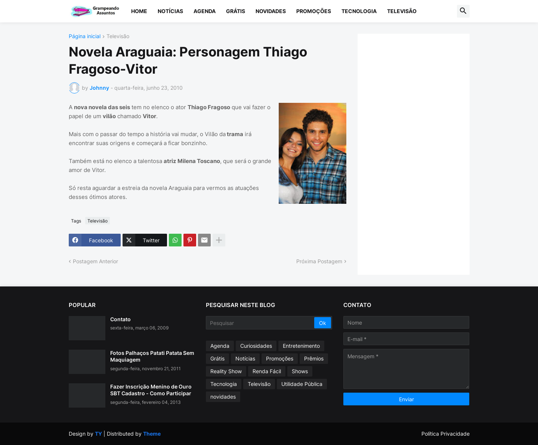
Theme (152, 433)
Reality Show (226, 371)
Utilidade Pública (301, 384)
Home (139, 11)
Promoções (313, 11)
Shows (300, 371)
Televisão (402, 11)
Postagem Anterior (95, 261)
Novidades (271, 11)
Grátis (235, 11)
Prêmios (314, 358)
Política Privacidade (445, 433)
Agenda (205, 11)
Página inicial (85, 36)
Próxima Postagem (319, 261)
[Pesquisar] (260, 322)
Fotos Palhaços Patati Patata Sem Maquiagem (152, 356)
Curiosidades (256, 346)
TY (98, 433)
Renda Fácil (267, 371)
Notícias (170, 11)
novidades (223, 396)
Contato (120, 319)
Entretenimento (301, 346)
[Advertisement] (421, 153)
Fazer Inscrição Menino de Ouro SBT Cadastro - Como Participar (151, 389)
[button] (463, 11)
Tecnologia (359, 11)
